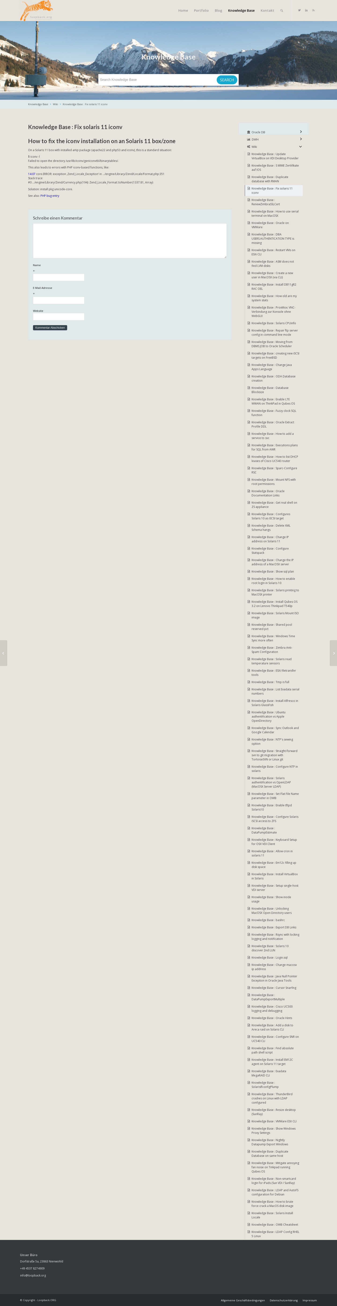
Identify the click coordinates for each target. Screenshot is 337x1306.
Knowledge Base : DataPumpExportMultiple (268, 997)
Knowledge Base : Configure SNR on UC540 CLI (275, 1039)
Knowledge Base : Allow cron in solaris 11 (272, 853)
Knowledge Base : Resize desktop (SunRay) (274, 1112)
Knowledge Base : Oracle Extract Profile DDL (273, 424)
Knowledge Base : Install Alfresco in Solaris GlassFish (275, 703)
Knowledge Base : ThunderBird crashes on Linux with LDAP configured (272, 1098)
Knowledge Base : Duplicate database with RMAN (270, 179)
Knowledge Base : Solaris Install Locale (272, 1215)
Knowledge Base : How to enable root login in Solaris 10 (273, 581)
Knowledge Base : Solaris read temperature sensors (272, 661)
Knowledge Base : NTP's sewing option (272, 741)
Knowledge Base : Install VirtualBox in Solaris (275, 876)
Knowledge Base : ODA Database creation (274, 378)
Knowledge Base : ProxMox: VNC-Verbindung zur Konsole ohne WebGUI (273, 311)
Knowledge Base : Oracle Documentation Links (268, 493)
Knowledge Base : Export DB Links (274, 927)
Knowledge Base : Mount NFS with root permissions (274, 482)
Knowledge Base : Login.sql (270, 958)
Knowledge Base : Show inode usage (271, 899)
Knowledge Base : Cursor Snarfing (274, 988)
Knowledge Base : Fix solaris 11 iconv (85, 104)
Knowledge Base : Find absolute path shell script (273, 1050)
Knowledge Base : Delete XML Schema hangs (271, 528)
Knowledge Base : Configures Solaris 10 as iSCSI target (271, 516)
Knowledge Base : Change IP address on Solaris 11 (270, 539)
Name (130, 268)
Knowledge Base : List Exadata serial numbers (275, 691)
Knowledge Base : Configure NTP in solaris (275, 769)
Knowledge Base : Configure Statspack (270, 551)
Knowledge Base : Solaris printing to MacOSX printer (275, 592)
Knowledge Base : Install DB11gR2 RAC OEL (274, 287)
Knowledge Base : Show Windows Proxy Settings (274, 1131)
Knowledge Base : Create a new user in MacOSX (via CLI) (272, 275)
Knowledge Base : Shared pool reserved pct (272, 627)
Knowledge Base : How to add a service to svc (273, 436)
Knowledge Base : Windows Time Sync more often (273, 638)
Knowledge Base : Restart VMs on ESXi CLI (273, 252)
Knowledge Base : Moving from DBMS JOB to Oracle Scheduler (272, 344)
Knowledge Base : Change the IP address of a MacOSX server (273, 562)
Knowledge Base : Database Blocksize (270, 390)
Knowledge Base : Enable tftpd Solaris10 (272, 807)
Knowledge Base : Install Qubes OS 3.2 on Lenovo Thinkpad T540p (274, 604)
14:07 (31, 174)
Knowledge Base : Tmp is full (270, 682)
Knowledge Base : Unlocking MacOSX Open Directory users (272, 911)
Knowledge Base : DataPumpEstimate (264, 830)
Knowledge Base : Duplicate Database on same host (270, 1154)
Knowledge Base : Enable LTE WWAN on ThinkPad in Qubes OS (273, 401)
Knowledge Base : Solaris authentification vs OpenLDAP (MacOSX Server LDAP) (271, 782)
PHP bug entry (49, 196)
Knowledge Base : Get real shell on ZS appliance (274, 505)
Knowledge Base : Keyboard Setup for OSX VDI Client (274, 842)
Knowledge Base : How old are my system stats (274, 298)
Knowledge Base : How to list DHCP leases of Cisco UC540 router (275, 459)
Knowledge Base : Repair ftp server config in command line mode (275, 332)
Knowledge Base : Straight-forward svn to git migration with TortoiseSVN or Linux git (274, 755)
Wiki (55, 104)
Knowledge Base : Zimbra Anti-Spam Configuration (272, 650)
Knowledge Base (38, 104)
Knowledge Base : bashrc (268, 920)
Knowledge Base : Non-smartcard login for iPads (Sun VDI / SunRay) (274, 1181)
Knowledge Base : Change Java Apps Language (272, 367)
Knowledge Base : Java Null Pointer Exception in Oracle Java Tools (274, 978)
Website (38, 311)
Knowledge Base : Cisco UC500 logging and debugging (272, 1009)
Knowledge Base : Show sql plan (273, 571)
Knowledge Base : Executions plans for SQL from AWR (275, 447)
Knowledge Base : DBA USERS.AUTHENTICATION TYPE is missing (273, 238)
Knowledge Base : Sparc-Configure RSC (274, 470)
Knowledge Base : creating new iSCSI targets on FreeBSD (275, 355)
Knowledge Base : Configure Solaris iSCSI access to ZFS (275, 819)
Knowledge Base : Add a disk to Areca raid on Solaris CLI (272, 1027)
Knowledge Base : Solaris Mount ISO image (275, 615)
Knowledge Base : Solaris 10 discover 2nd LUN (270, 948)
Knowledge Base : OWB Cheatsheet (275, 1225)
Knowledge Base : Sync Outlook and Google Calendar (275, 730)
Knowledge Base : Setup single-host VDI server (275, 888)
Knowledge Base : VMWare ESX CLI (274, 1121)
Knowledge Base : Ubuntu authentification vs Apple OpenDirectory (269, 716)
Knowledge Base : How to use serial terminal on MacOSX (275, 213)
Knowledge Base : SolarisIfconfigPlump (265, 1085)
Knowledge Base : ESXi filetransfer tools (274, 673)
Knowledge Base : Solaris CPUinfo (274, 323)
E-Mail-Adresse (130, 291)
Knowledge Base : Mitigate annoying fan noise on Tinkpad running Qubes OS (275, 1167)
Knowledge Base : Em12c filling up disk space (274, 865)
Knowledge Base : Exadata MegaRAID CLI (269, 1073)
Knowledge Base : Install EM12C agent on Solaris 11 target (272, 1062)
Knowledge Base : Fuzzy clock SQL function (274, 413)
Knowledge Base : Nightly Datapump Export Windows (270, 1142)
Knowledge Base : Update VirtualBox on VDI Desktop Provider (275, 156)
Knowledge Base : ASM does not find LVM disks (273, 264)
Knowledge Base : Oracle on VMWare (270, 225)
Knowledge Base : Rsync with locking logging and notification (275, 937)
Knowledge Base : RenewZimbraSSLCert (266, 202)
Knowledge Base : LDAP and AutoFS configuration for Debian (275, 1192)
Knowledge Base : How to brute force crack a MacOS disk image (272, 1204)
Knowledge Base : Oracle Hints (272, 1018)
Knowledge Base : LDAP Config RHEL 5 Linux (275, 1234)
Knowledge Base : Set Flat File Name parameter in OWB (275, 796)
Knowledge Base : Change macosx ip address (274, 967)
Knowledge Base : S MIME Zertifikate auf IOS (275, 168)
